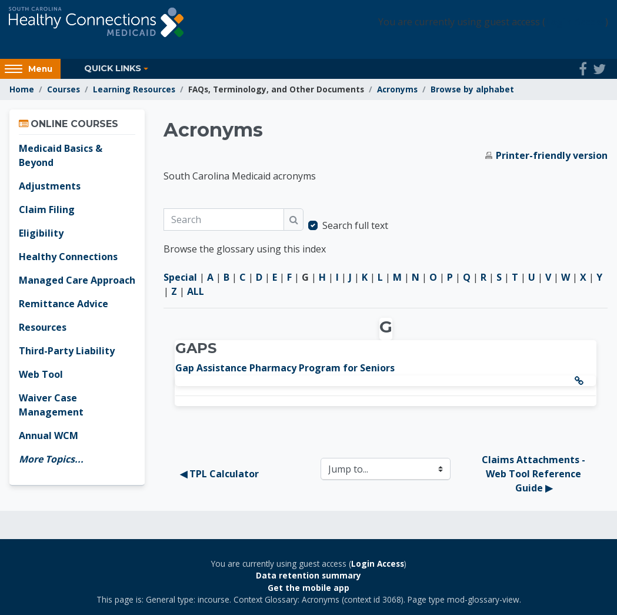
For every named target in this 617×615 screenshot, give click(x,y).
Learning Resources (134, 89)
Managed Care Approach (77, 280)
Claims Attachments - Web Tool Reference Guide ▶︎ (535, 473)
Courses (63, 89)
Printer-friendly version (552, 155)
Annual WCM (48, 435)
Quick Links (112, 68)
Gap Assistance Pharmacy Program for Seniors (285, 367)
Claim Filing (47, 209)
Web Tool (41, 374)
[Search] (224, 219)
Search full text (355, 225)
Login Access (575, 22)
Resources (42, 327)
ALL (195, 291)
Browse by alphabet (472, 89)
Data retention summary (308, 575)
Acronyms (397, 89)
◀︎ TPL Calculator (219, 473)
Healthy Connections (68, 256)
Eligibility (41, 233)
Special (180, 277)
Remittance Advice (63, 303)
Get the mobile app (308, 587)
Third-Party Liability (67, 350)
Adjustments (50, 185)
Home (21, 89)
